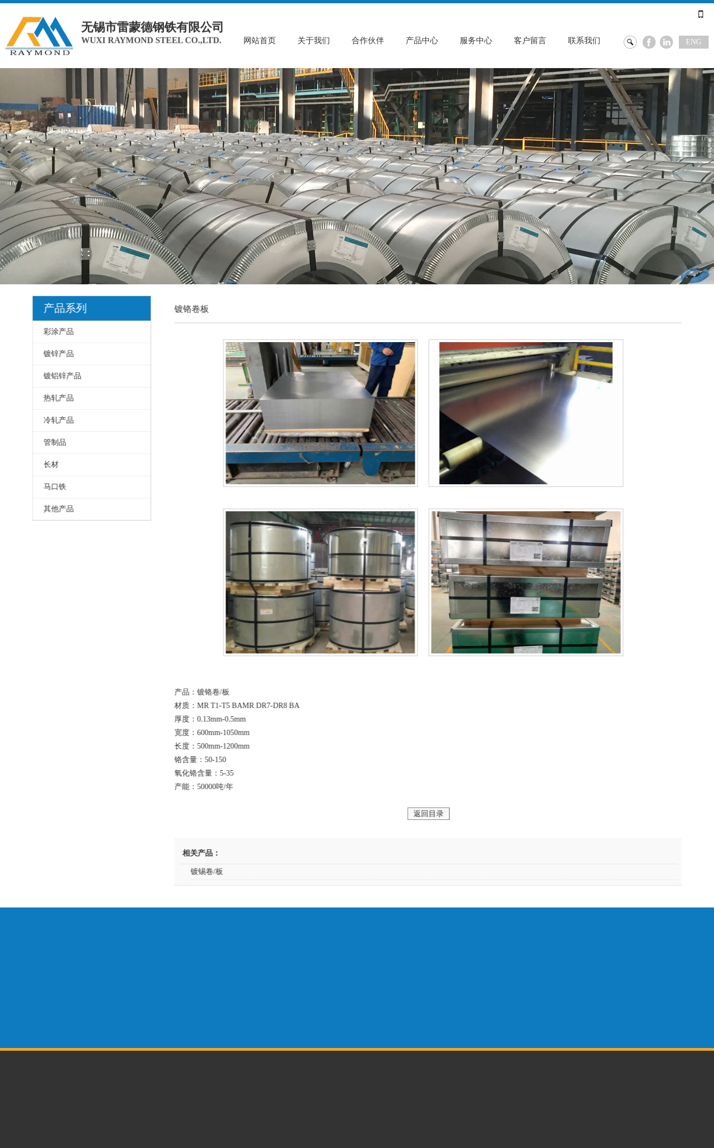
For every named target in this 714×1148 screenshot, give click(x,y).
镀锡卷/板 (216, 871)
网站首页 (259, 40)
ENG (694, 41)
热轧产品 (57, 398)
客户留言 (530, 40)
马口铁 (53, 487)
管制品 (53, 442)
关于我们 (314, 40)
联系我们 (584, 40)
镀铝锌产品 (61, 376)
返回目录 (437, 814)
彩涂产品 (57, 332)
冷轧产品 (57, 420)
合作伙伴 (368, 40)
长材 (49, 464)
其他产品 (57, 509)
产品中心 (422, 40)
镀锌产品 (57, 354)
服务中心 (476, 40)
